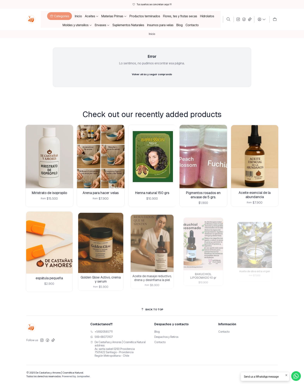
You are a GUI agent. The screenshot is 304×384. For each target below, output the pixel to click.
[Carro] (275, 19)
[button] (59, 16)
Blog (157, 331)
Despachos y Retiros (166, 336)
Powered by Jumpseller (76, 376)
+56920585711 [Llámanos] (101, 331)
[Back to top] (152, 309)
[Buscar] (228, 19)
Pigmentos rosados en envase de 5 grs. (203, 183)
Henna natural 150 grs (152, 184)
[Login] (262, 19)
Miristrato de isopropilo (49, 190)
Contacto (160, 342)
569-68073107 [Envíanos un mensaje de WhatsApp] (101, 336)
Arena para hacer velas (100, 187)
